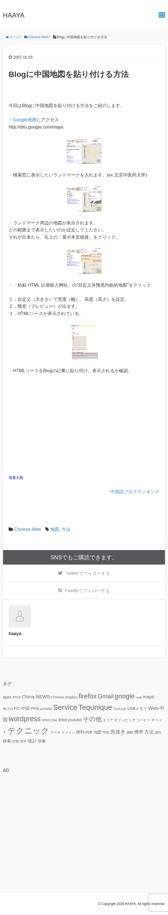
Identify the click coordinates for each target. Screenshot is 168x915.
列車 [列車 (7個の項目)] (88, 732)
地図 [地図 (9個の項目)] (97, 732)
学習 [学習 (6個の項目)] (106, 732)
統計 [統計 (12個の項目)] (32, 741)
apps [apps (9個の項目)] (7, 697)
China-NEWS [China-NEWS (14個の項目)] (36, 696)
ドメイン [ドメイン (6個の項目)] (68, 732)
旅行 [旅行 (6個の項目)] (158, 732)
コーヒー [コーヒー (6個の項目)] (143, 720)
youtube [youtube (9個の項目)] (75, 720)
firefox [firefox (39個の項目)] (87, 696)
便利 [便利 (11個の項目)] (80, 732)
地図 (54, 529)
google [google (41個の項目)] (125, 696)
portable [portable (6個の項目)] (46, 708)
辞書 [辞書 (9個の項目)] (42, 741)
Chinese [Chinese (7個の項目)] (57, 697)
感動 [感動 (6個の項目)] (129, 732)
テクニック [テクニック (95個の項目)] (28, 730)
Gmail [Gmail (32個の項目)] (106, 696)
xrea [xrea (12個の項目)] (62, 719)
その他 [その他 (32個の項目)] (92, 719)
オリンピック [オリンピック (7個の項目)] (125, 720)
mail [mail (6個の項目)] (139, 697)
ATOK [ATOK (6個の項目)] (16, 697)
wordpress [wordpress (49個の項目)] (25, 719)
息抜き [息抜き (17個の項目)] (117, 732)
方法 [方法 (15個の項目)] (149, 732)
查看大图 (16, 478)
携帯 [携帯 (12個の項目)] (138, 732)
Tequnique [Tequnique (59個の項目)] (95, 707)
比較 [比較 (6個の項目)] (15, 741)
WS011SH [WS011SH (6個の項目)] (49, 720)
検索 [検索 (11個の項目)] (7, 741)
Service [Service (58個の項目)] (65, 707)
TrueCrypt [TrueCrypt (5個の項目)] (119, 708)
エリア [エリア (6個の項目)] (108, 720)
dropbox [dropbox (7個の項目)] (71, 697)
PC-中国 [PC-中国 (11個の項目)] (22, 708)
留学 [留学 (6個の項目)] (23, 741)
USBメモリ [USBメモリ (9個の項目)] (137, 708)
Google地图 (24, 119)
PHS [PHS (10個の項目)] (35, 708)
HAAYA (14, 15)
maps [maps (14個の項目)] (148, 696)
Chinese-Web (27, 529)
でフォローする (87, 573)
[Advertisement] (84, 817)
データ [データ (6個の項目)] (55, 732)
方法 (66, 529)
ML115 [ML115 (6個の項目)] (8, 708)
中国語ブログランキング (134, 491)
